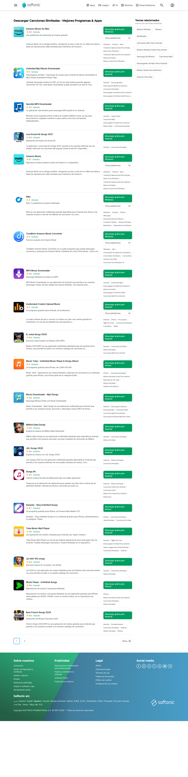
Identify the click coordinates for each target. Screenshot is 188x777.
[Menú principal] (15, 5)
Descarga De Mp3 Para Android (115, 86)
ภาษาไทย (17, 704)
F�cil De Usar (108, 323)
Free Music (107, 326)
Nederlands (92, 701)
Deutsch (22, 701)
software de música (110, 386)
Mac (121, 44)
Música (120, 631)
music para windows (111, 51)
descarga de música (119, 407)
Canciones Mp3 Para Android (114, 296)
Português (108, 701)
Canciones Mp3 (109, 119)
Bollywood (107, 497)
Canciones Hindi (109, 490)
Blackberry (107, 225)
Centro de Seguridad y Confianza (23, 670)
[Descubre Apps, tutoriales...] (162, 5)
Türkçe (25, 704)
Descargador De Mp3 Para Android (116, 123)
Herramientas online (22, 690)
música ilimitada (109, 58)
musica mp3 (107, 126)
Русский (117, 701)
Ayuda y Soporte (21, 675)
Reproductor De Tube (111, 380)
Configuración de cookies (106, 684)
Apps (90, 5)
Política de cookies (103, 680)
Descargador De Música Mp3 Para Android (117, 96)
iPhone (122, 212)
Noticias (127, 5)
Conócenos (18, 665)
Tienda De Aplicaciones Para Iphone (116, 55)
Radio (116, 326)
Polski (100, 701)
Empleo (17, 679)
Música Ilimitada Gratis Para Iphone (116, 376)
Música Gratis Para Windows (114, 61)
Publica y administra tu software (64, 673)
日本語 (76, 701)
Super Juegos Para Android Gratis (115, 547)
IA (115, 5)
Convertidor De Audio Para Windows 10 (117, 253)
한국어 (83, 701)
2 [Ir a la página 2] (24, 641)
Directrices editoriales (23, 682)
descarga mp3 (116, 83)
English (30, 701)
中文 (41, 704)
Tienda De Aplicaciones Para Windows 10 (117, 48)
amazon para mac (110, 259)
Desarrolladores (145, 5)
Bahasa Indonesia (57, 701)
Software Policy (61, 678)
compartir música (110, 222)
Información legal (103, 669)
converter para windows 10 (113, 262)
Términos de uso (103, 673)
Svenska (125, 701)
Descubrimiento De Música (113, 219)
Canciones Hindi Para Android (114, 487)
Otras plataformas (117, 38)
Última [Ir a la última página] (126, 641)
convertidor (127, 256)
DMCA (98, 665)
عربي (16, 701)
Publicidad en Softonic (64, 681)
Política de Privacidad (105, 676)
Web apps (107, 216)
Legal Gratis (115, 116)
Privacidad (122, 320)
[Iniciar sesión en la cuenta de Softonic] (172, 5)
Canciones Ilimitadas (111, 89)
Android (115, 44)
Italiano (69, 701)
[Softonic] (31, 5)
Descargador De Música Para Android (117, 92)
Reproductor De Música (122, 225)
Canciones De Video (123, 520)
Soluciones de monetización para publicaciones (66, 666)
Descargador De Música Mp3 (114, 293)
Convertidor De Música (112, 256)
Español (37, 701)
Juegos (103, 5)
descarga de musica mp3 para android (117, 417)
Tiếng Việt (33, 704)
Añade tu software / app (24, 686)
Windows (106, 44)
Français (45, 701)
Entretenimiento (117, 624)
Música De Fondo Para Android (114, 493)
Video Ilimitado (108, 520)
